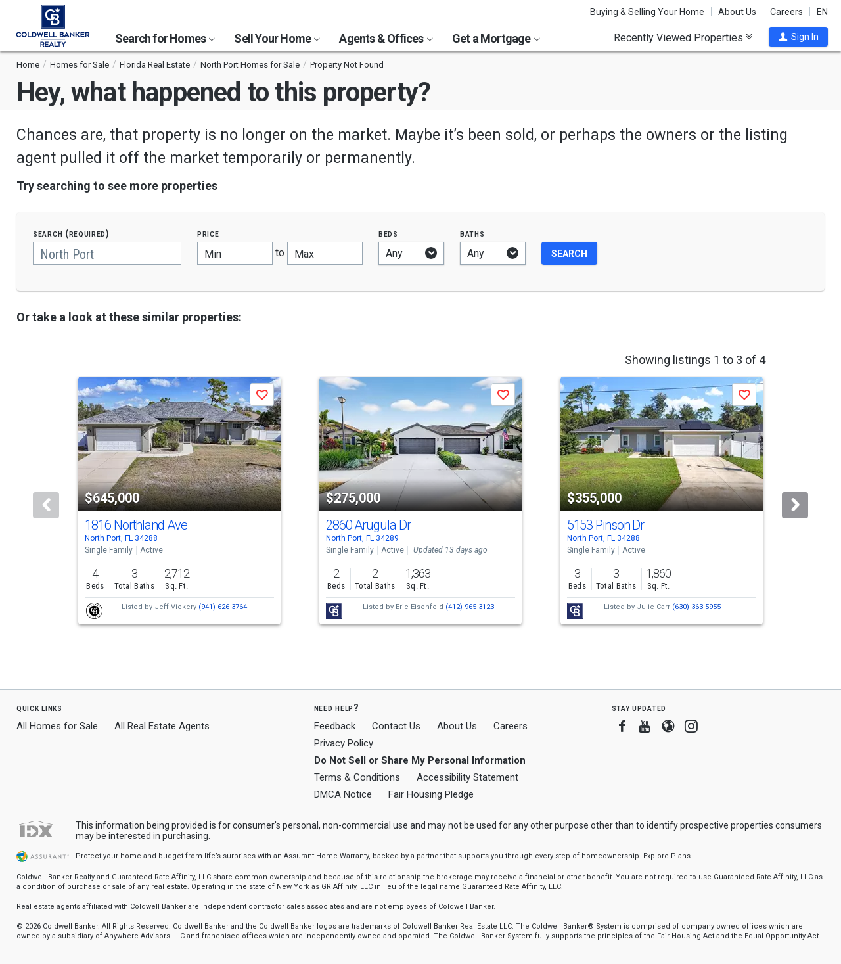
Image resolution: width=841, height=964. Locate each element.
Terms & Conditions (357, 777)
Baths (472, 234)
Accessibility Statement (467, 777)
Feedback (334, 726)
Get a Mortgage (496, 38)
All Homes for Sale (57, 726)
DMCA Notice (343, 794)
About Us (737, 11)
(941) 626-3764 (222, 607)
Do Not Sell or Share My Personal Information (420, 760)
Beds (388, 234)
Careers (786, 11)
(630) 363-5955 (696, 607)
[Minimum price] (235, 253)
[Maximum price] (325, 253)
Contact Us (396, 726)
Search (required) (71, 234)
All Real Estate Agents (162, 726)
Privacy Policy (343, 743)
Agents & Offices (385, 38)
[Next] (795, 505)
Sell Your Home (277, 38)
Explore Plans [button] (667, 856)
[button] (798, 37)
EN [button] (822, 12)
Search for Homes (165, 38)
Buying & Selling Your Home (647, 11)
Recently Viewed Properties (683, 37)
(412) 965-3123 (469, 607)
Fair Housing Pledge (431, 794)
